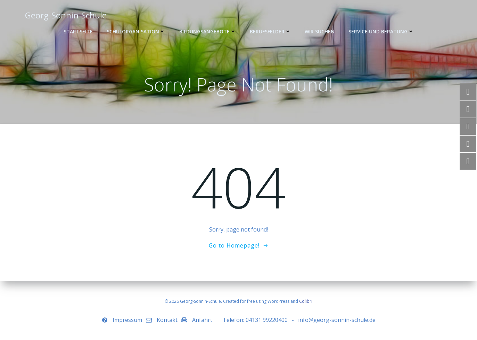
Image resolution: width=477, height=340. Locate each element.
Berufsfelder (270, 31)
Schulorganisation (136, 31)
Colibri (305, 301)
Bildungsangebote (207, 31)
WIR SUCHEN (320, 31)
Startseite (78, 31)
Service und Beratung (381, 31)
